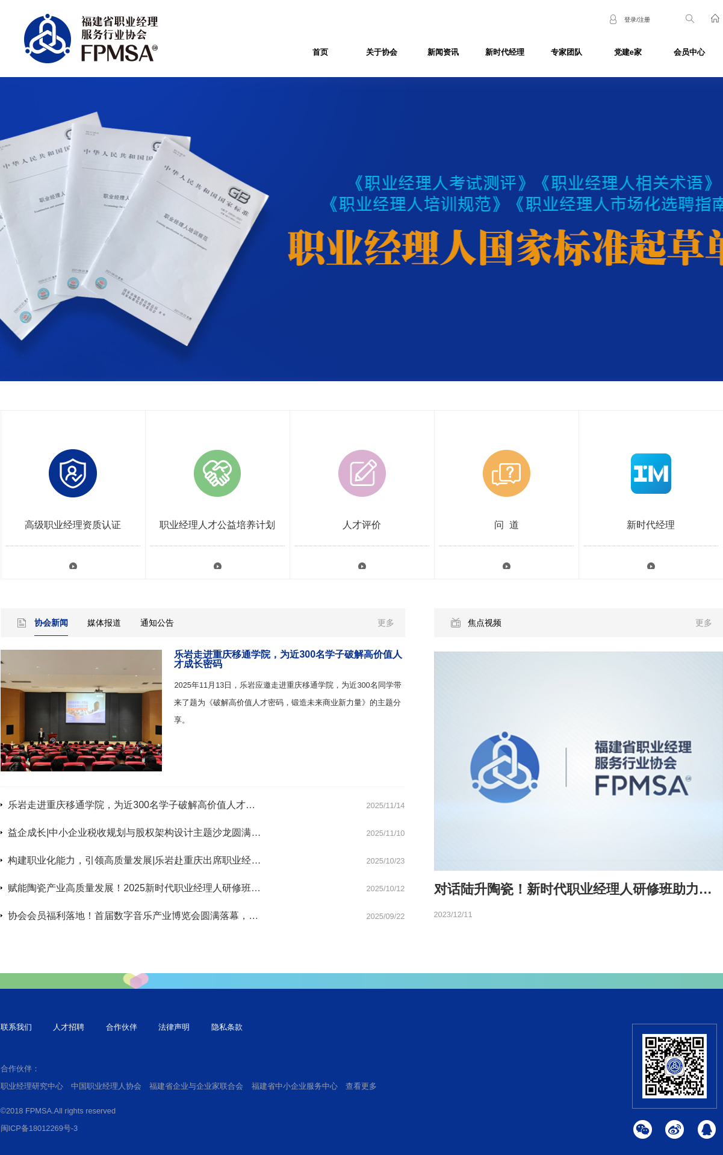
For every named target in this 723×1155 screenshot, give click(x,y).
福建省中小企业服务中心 (295, 1086)
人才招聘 (68, 1027)
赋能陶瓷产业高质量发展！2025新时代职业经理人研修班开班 (139, 888)
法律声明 (174, 1027)
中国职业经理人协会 (106, 1086)
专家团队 (566, 52)
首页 (320, 52)
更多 (385, 622)
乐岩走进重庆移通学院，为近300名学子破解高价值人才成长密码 (146, 805)
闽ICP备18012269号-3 (39, 1128)
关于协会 (381, 52)
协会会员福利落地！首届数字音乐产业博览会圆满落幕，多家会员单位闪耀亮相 (176, 916)
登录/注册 (637, 19)
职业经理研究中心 (32, 1086)
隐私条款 (227, 1027)
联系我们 (16, 1027)
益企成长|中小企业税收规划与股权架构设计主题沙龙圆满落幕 (139, 832)
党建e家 (628, 52)
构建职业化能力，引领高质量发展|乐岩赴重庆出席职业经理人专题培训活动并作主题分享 (197, 860)
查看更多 (361, 1086)
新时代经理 (504, 52)
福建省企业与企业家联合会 (196, 1086)
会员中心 (689, 52)
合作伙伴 (121, 1027)
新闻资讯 (443, 52)
